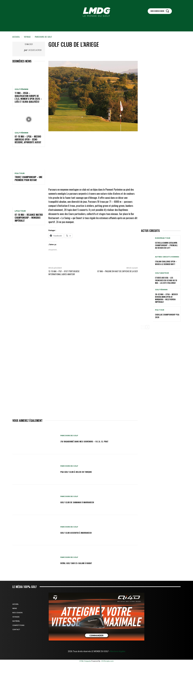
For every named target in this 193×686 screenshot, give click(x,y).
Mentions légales (117, 651)
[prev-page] (143, 327)
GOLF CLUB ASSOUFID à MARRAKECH (80, 532)
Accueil (16, 36)
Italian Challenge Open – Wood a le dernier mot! (166, 262)
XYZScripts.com (107, 661)
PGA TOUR (20, 173)
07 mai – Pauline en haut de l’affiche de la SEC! (117, 271)
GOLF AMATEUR (162, 273)
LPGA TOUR (20, 211)
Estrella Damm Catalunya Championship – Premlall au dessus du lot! (166, 245)
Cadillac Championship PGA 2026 (167, 315)
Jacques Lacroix (34, 49)
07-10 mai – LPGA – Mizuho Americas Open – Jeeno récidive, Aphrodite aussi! (28, 139)
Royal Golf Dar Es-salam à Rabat (81, 563)
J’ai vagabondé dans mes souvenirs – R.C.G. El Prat (91, 441)
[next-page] (147, 327)
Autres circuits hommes (167, 257)
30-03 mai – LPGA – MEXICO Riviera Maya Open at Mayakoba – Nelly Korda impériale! (166, 298)
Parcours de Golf (43, 36)
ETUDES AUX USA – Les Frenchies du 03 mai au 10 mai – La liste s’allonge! (166, 280)
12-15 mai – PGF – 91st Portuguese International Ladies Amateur (63, 273)
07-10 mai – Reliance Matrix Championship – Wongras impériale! (29, 217)
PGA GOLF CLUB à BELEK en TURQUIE (81, 471)
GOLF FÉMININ (21, 89)
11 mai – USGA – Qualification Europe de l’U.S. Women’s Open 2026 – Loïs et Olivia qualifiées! (28, 97)
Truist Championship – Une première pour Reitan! (28, 178)
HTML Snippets (85, 661)
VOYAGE (27, 36)
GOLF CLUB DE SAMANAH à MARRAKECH (82, 502)
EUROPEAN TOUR (162, 238)
